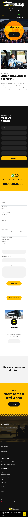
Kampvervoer (4, 482)
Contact (14, 404)
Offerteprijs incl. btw (6, 256)
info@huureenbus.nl (14, 8)
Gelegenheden (4, 443)
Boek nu (14, 34)
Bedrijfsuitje (3, 479)
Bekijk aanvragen (14, 297)
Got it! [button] (24, 514)
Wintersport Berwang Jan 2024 (8, 464)
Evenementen (4, 451)
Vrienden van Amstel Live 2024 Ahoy (9, 461)
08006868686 (13, 184)
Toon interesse (14, 283)
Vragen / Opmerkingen (7, 265)
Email (3, 248)
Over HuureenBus (4, 446)
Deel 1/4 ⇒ (14, 158)
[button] (14, 128)
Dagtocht (3, 472)
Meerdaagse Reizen (5, 474)
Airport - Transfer (5, 477)
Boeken (14, 343)
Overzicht (3, 449)
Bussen (2, 441)
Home (2, 438)
